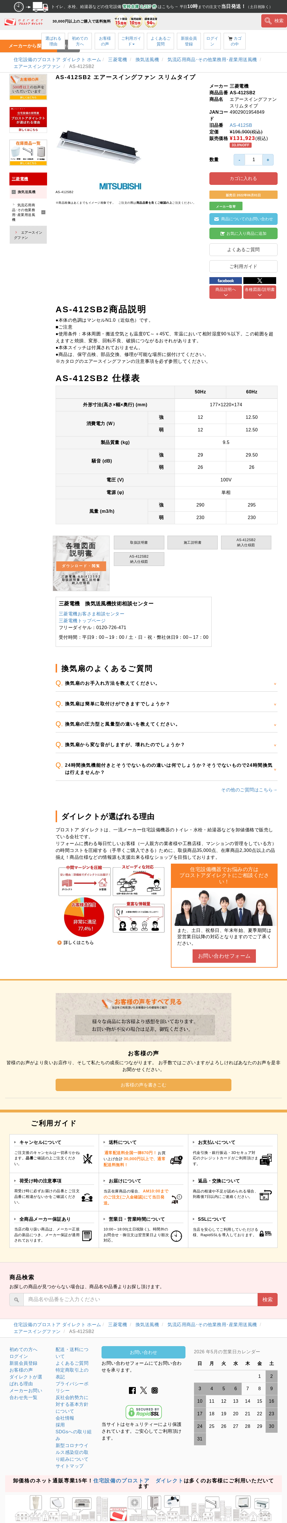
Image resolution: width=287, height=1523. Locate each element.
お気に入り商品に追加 (243, 233)
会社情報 (65, 1418)
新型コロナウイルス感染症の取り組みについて (72, 1452)
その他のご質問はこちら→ (249, 789)
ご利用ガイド (131, 41)
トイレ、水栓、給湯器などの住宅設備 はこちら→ (143, 6)
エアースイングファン (38, 66)
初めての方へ (80, 41)
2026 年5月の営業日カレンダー (227, 1351)
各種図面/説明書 (260, 289)
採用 (60, 1424)
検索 (274, 20)
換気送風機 (148, 59)
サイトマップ (70, 1466)
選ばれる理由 (53, 41)
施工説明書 (192, 543)
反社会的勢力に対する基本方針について (72, 1404)
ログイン (212, 41)
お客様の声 (105, 41)
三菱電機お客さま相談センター (92, 613)
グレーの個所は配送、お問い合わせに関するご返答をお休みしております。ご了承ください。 (236, 1351)
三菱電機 (118, 59)
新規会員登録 (189, 41)
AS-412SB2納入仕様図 (246, 542)
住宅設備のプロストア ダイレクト (138, 1481)
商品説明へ (225, 289)
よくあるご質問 (161, 41)
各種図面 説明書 (81, 563)
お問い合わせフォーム (224, 956)
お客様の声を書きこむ (143, 1084)
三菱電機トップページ (82, 620)
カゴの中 (235, 41)
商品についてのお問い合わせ (243, 219)
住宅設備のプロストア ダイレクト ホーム (57, 59)
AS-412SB (241, 125)
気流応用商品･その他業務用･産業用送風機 (212, 59)
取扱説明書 (139, 543)
